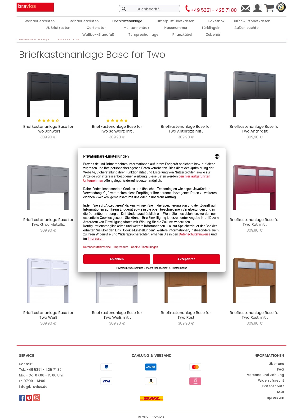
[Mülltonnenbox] (136, 27)
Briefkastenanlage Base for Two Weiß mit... (117, 315)
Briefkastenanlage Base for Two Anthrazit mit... (186, 129)
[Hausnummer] (175, 27)
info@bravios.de (33, 386)
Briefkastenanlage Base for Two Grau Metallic (48, 222)
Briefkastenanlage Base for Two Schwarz (48, 129)
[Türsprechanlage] (143, 34)
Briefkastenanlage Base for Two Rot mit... (255, 222)
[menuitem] (149, 6)
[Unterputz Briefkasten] (175, 21)
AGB (280, 391)
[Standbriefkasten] (84, 21)
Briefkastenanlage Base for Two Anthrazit (255, 129)
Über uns (276, 363)
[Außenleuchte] (246, 27)
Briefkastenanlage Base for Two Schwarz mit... (117, 129)
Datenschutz (273, 386)
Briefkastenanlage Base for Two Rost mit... (255, 315)
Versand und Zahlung (265, 374)
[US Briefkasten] (57, 27)
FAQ (280, 369)
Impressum (274, 397)
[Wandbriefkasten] (40, 21)
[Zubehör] (213, 34)
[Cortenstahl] (97, 27)
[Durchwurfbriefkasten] (251, 21)
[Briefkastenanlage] (128, 21)
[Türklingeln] (210, 27)
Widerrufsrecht (271, 380)
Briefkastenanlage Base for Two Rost (186, 315)
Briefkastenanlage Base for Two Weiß (48, 315)
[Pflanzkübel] (182, 34)
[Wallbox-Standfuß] (98, 34)
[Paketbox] (216, 21)
